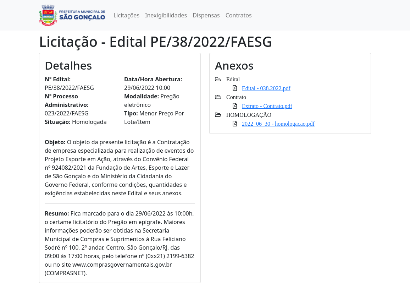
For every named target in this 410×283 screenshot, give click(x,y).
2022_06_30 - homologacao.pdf (278, 123)
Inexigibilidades (166, 15)
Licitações (126, 15)
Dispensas (206, 15)
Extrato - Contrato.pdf (267, 106)
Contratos (239, 15)
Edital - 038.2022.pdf (266, 88)
